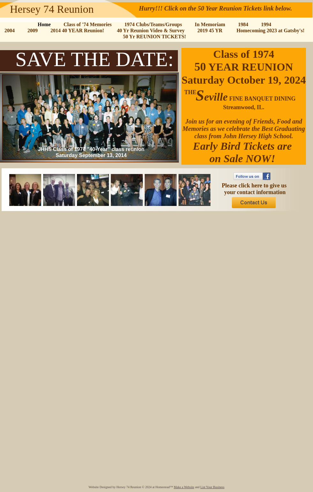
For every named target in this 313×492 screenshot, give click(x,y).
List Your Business (212, 487)
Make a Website (184, 487)
